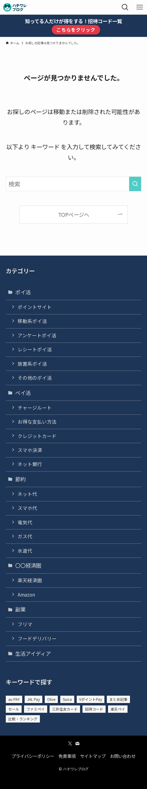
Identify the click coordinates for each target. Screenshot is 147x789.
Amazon (26, 594)
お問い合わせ (122, 756)
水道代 (25, 550)
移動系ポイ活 (32, 321)
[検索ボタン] (125, 7)
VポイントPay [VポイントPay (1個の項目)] (90, 699)
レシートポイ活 (35, 349)
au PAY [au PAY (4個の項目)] (14, 699)
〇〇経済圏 (28, 565)
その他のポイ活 (35, 377)
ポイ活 (23, 292)
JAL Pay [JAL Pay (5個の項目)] (33, 699)
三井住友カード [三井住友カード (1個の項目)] (65, 709)
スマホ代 (27, 507)
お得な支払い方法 (37, 421)
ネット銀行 (30, 464)
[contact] (77, 743)
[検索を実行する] (135, 184)
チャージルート (35, 407)
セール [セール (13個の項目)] (13, 709)
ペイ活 (23, 392)
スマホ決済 (30, 450)
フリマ (25, 624)
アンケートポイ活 (37, 335)
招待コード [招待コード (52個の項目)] (94, 709)
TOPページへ (73, 214)
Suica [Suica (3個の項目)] (67, 699)
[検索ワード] (73, 184)
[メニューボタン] (139, 7)
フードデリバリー (37, 638)
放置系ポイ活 (32, 363)
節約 (20, 479)
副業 (20, 609)
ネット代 (27, 493)
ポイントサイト (35, 306)
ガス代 (25, 536)
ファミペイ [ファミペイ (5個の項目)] (35, 709)
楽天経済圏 (30, 580)
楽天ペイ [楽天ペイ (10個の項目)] (117, 709)
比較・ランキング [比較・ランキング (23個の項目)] (22, 718)
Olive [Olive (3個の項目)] (51, 699)
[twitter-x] (70, 743)
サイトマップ (93, 756)
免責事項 (66, 756)
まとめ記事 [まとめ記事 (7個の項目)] (118, 699)
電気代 (25, 522)
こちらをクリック (75, 29)
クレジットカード (37, 435)
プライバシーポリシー (33, 756)
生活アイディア (33, 653)
